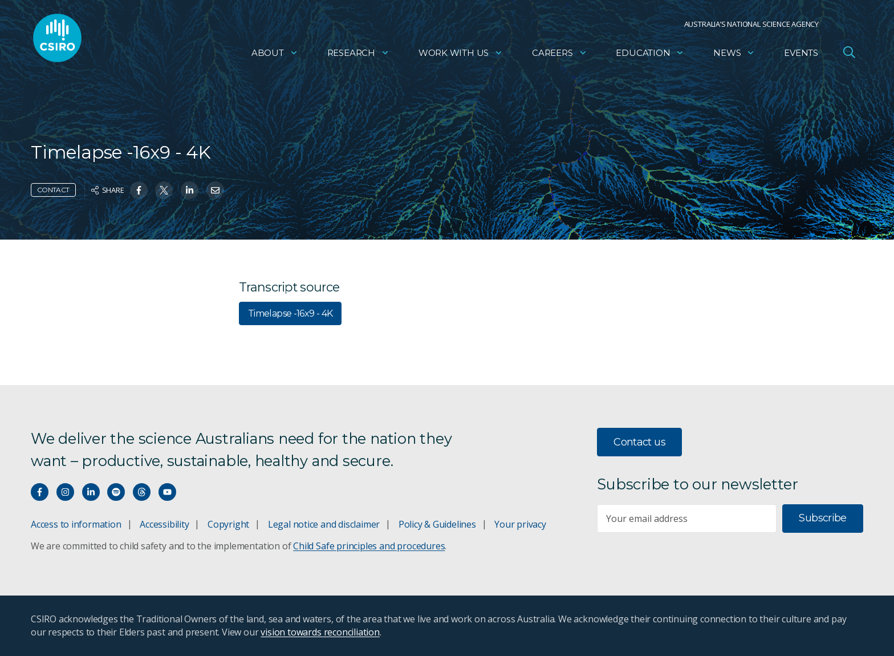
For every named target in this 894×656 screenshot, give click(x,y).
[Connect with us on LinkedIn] (91, 492)
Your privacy (520, 524)
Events (801, 54)
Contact (53, 189)
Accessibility (164, 524)
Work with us (460, 54)
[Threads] (142, 492)
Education (650, 54)
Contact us (639, 442)
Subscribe (822, 518)
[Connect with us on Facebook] (39, 492)
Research (358, 54)
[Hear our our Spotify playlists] (116, 492)
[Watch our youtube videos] (167, 492)
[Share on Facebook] (139, 190)
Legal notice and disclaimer (324, 524)
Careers (559, 54)
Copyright (228, 524)
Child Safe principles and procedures (369, 546)
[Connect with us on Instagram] (65, 492)
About (274, 54)
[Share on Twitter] (164, 190)
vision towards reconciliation (320, 632)
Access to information (76, 524)
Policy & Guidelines (437, 524)
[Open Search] (849, 53)
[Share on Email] (215, 190)
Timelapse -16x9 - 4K (290, 313)
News (734, 54)
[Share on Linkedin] (189, 190)
